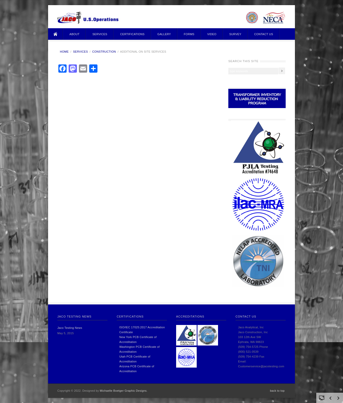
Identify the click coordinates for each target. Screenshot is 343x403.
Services (99, 34)
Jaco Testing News (69, 327)
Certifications (132, 34)
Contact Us (263, 34)
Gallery (164, 34)
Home (55, 34)
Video (211, 34)
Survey (235, 34)
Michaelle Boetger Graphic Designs (123, 390)
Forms (189, 34)
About (74, 34)
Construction (104, 51)
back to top (277, 390)
